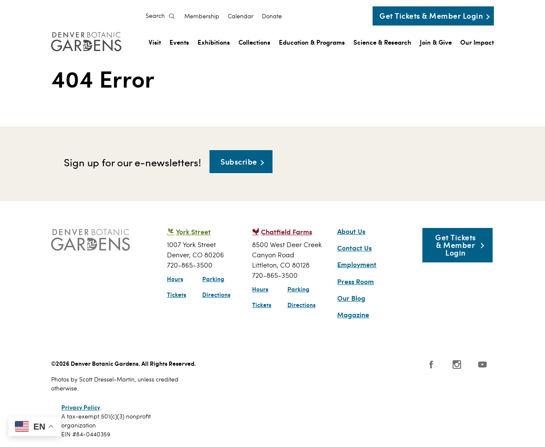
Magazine (353, 314)
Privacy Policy (80, 407)
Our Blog (351, 298)
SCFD (222, 366)
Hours (175, 279)
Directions (216, 294)
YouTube (482, 364)
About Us (351, 231)
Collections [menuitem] (254, 41)
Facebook (431, 364)
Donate (272, 16)
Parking (213, 279)
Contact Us (354, 248)
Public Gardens (299, 366)
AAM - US (259, 366)
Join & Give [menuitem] (436, 41)
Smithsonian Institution (338, 368)
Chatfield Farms (286, 231)
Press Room (355, 281)
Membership (201, 16)
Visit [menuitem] (155, 41)
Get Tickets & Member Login (431, 15)
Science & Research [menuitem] (382, 41)
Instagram (457, 364)
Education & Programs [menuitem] (312, 41)
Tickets (176, 294)
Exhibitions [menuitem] (214, 41)
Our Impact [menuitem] (477, 41)
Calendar (240, 16)
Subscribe (239, 161)
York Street (193, 231)
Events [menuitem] (179, 41)
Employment (356, 264)
